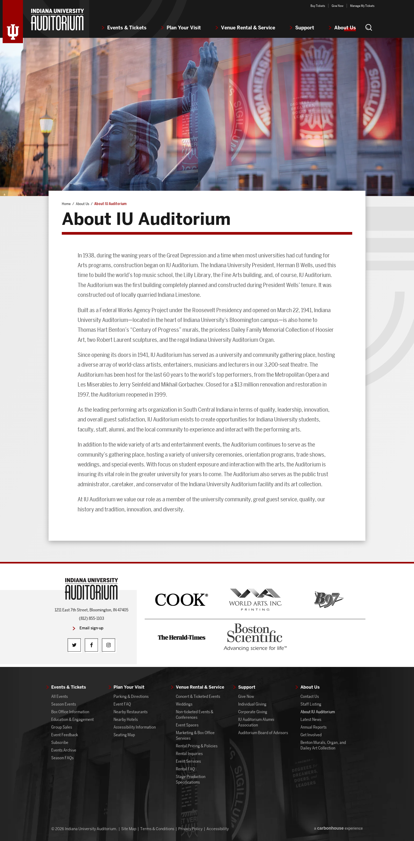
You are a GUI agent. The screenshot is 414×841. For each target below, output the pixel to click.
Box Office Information (70, 712)
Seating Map (124, 735)
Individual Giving (252, 704)
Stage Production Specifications (190, 779)
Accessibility (217, 828)
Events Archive (63, 750)
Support (304, 28)
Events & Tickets (127, 28)
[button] (368, 27)
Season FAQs (62, 758)
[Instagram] (108, 645)
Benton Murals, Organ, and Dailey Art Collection (323, 745)
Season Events (63, 704)
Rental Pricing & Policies (197, 746)
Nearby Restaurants (131, 712)
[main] (207, 300)
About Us (345, 28)
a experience (338, 828)
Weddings (184, 704)
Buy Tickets (317, 6)
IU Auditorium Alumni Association (256, 722)
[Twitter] (74, 645)
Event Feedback (64, 735)
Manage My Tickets (362, 6)
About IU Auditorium (317, 712)
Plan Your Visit (184, 28)
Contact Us (309, 696)
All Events (59, 696)
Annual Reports (313, 727)
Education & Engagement (72, 719)
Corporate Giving (252, 712)
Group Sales (61, 727)
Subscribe (59, 742)
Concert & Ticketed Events (198, 696)
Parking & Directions (131, 696)
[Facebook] (91, 645)
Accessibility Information (135, 727)
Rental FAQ (185, 769)
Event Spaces (187, 725)
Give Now (338, 6)
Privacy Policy (190, 828)
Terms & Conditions (157, 828)
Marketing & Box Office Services (195, 735)
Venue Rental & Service (248, 28)
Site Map (128, 828)
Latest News (310, 719)
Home (66, 203)
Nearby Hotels (126, 719)
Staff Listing (310, 704)
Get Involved (311, 735)
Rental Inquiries (189, 753)
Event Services (188, 761)
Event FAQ (122, 704)
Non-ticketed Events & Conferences (194, 714)
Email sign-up (91, 628)
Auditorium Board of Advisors (263, 732)
